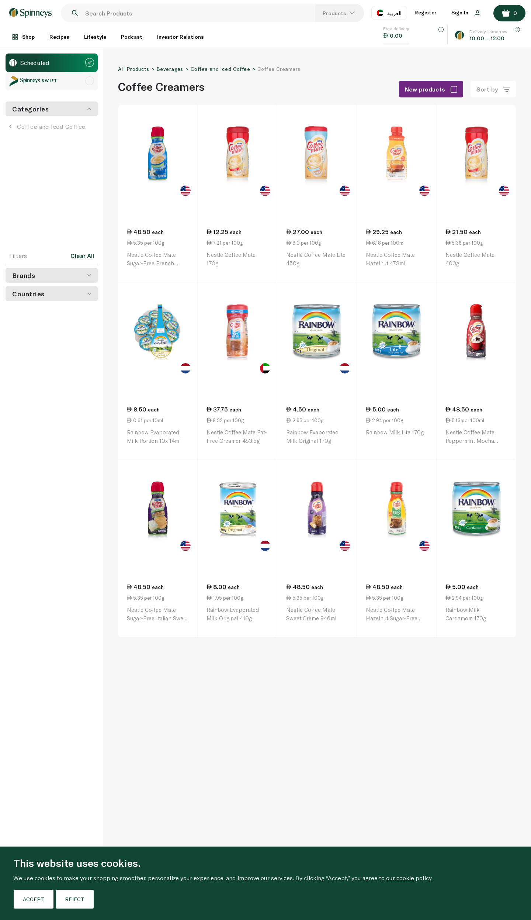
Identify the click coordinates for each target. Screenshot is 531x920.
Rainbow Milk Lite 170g (395, 432)
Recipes (59, 37)
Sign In (465, 12)
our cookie (400, 877)
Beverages (169, 69)
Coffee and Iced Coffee (47, 126)
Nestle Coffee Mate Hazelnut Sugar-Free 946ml (391, 618)
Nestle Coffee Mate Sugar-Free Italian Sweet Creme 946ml (157, 618)
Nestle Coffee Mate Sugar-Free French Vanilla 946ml (151, 263)
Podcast (131, 37)
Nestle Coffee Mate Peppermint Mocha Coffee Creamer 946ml (473, 440)
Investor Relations (180, 37)
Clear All (82, 256)
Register (425, 12)
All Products (133, 69)
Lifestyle (95, 37)
